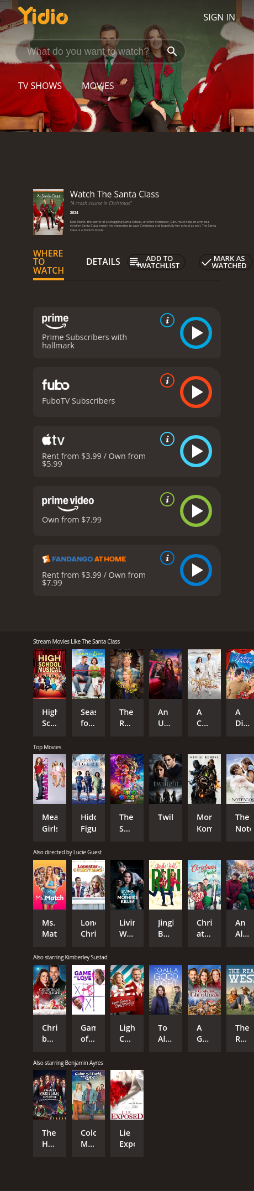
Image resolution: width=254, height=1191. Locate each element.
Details (103, 261)
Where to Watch (48, 262)
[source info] (165, 320)
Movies (98, 86)
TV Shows (40, 86)
